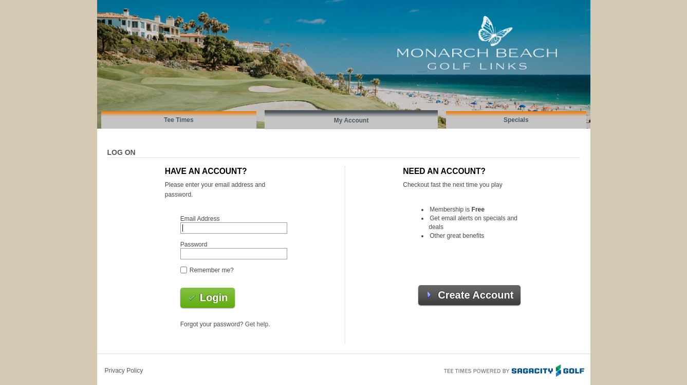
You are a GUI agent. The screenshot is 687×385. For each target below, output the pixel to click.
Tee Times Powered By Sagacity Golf (513, 369)
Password (194, 244)
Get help (256, 324)
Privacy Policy (124, 370)
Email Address (200, 218)
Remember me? (212, 270)
